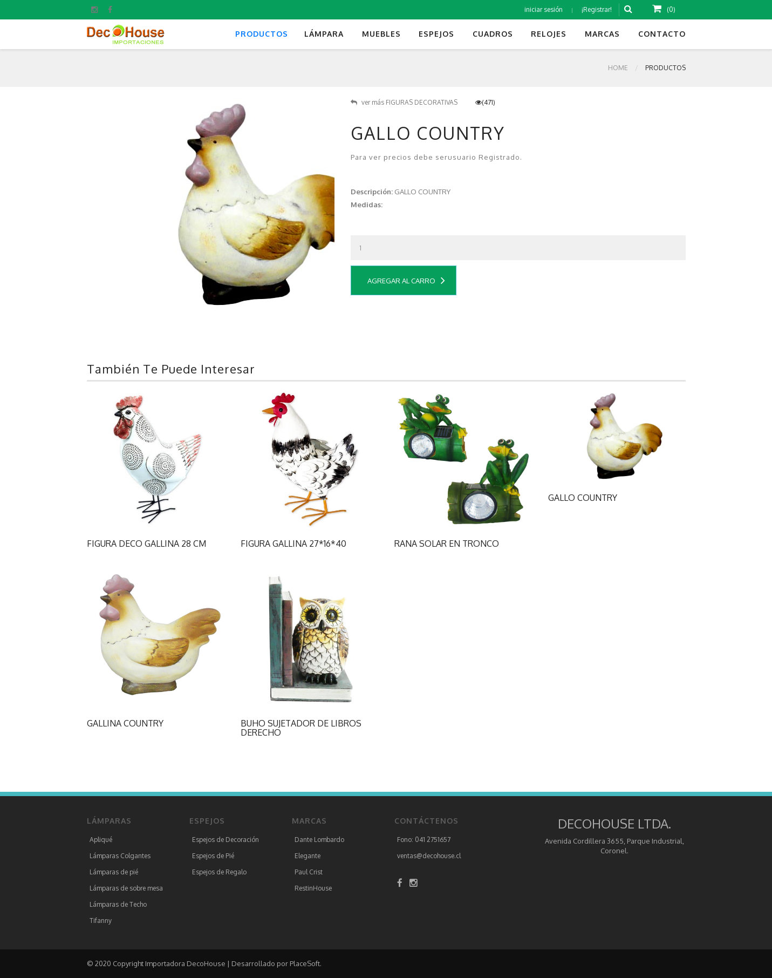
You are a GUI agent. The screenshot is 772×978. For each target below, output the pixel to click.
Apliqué (101, 840)
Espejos (436, 33)
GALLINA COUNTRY (125, 723)
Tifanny (101, 920)
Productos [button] (261, 33)
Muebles (381, 33)
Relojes (548, 33)
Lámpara (324, 33)
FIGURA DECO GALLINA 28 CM (146, 543)
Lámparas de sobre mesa (126, 888)
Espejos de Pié (213, 856)
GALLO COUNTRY (582, 497)
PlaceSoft (305, 963)
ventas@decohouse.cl (429, 856)
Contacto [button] (662, 33)
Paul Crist (309, 872)
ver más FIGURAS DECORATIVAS (404, 102)
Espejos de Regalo (219, 872)
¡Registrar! (597, 9)
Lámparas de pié (114, 872)
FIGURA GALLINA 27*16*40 (293, 543)
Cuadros (493, 33)
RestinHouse (313, 888)
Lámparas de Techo (118, 904)
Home (618, 68)
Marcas (602, 33)
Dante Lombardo (319, 840)
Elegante (307, 856)
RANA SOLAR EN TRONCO (446, 543)
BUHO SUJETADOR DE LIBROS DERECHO (301, 728)
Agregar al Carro (406, 281)
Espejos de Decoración (225, 840)
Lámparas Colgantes (120, 856)
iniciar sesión (543, 9)
